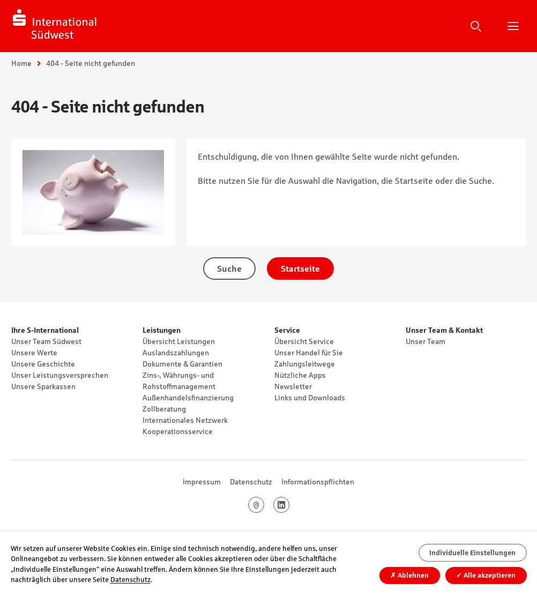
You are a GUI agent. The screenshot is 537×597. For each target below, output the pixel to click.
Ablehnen (409, 575)
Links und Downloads (309, 397)
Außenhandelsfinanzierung (188, 397)
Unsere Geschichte (43, 364)
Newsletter (293, 386)
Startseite (300, 268)
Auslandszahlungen (176, 352)
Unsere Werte (34, 352)
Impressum (202, 481)
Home (21, 63)
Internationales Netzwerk (185, 420)
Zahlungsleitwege (304, 364)
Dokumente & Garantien (182, 364)
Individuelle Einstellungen (472, 553)
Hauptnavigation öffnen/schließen (513, 26)
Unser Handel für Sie (308, 352)
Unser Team (425, 341)
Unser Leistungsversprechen (59, 375)
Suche (476, 26)
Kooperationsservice (178, 431)
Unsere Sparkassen (43, 386)
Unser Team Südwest (46, 341)
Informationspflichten (317, 481)
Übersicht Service (304, 341)
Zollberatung (164, 409)
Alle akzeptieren (486, 575)
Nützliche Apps (300, 375)
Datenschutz (251, 481)
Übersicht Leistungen (179, 341)
